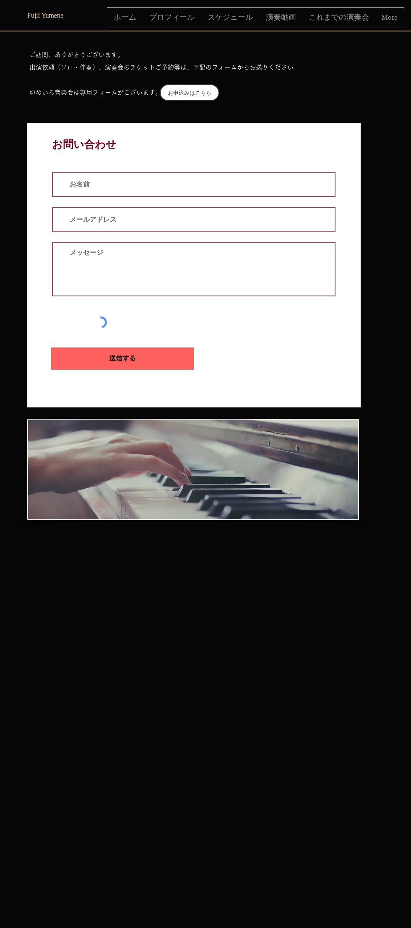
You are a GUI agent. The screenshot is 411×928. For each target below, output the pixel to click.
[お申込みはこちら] (189, 92)
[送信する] (122, 358)
